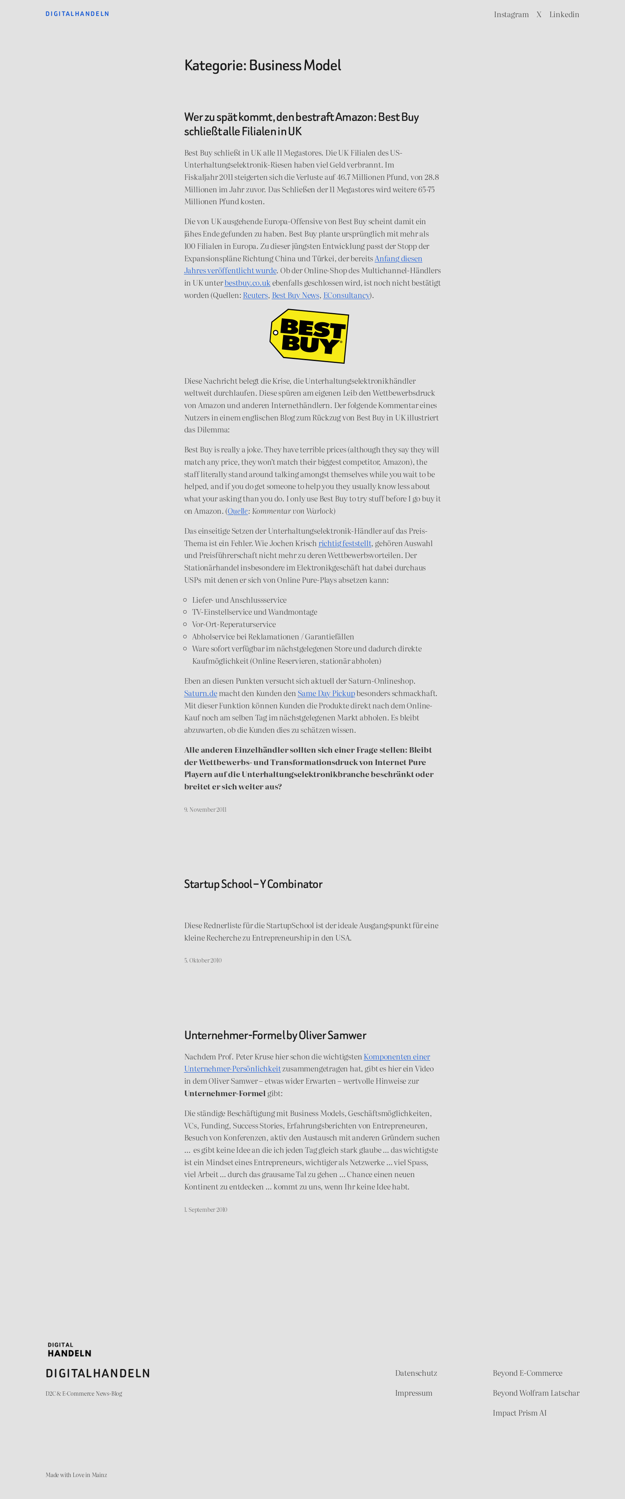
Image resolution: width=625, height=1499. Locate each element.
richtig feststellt (344, 542)
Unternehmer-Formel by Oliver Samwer (275, 1035)
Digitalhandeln (77, 13)
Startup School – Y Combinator (253, 884)
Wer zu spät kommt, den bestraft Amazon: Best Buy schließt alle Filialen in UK (301, 124)
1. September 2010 (206, 1209)
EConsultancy (346, 294)
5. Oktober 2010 (203, 960)
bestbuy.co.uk (247, 282)
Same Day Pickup (326, 692)
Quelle (238, 510)
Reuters (255, 294)
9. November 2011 (205, 809)
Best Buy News (296, 294)
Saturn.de (200, 692)
